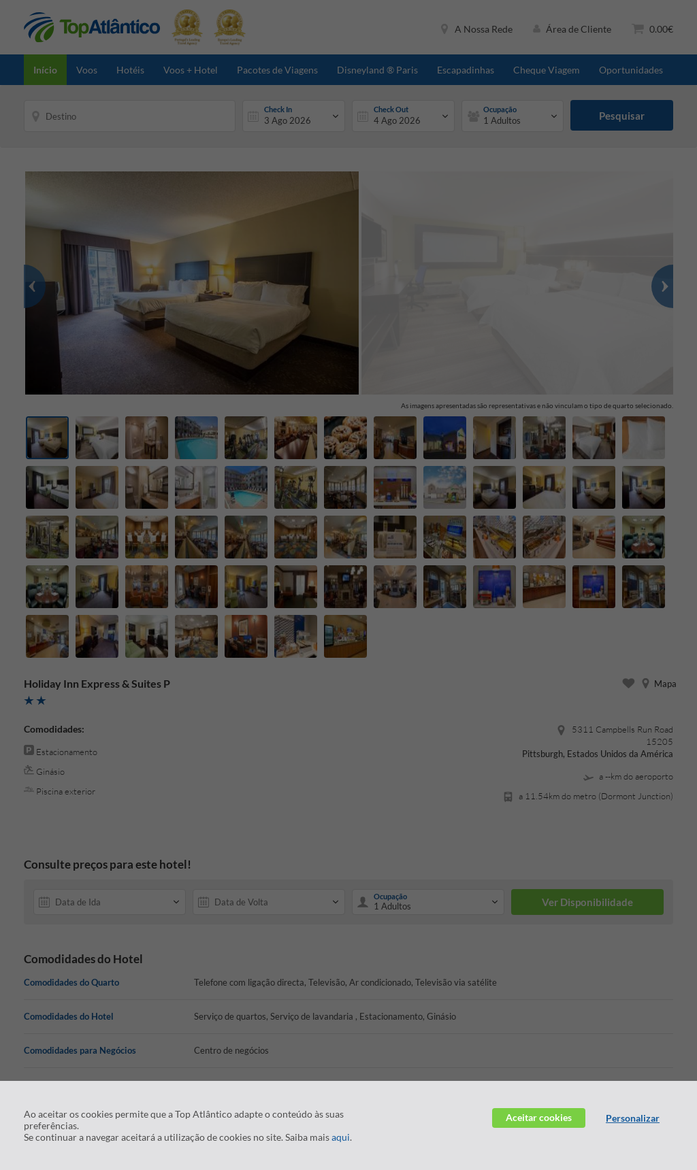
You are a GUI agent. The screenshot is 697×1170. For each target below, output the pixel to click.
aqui (340, 1137)
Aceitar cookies (539, 1117)
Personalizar (633, 1118)
